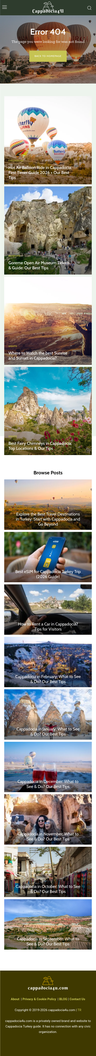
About (15, 999)
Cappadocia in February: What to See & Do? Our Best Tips (48, 679)
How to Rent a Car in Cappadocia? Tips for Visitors (48, 627)
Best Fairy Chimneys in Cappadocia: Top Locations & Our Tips (40, 446)
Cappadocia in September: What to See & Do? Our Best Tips (48, 941)
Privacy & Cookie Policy (39, 999)
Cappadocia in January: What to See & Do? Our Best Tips (48, 731)
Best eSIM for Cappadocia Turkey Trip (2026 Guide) (48, 574)
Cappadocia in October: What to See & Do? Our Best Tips (48, 889)
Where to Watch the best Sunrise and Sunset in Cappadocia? (37, 356)
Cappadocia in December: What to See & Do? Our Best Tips (48, 784)
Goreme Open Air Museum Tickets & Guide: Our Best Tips (39, 265)
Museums (14, 256)
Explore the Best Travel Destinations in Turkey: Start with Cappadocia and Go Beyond (48, 519)
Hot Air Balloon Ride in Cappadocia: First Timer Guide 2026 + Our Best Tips (40, 172)
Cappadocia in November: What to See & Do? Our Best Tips (48, 836)
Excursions (15, 161)
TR (79, 1010)
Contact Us (77, 999)
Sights (12, 346)
